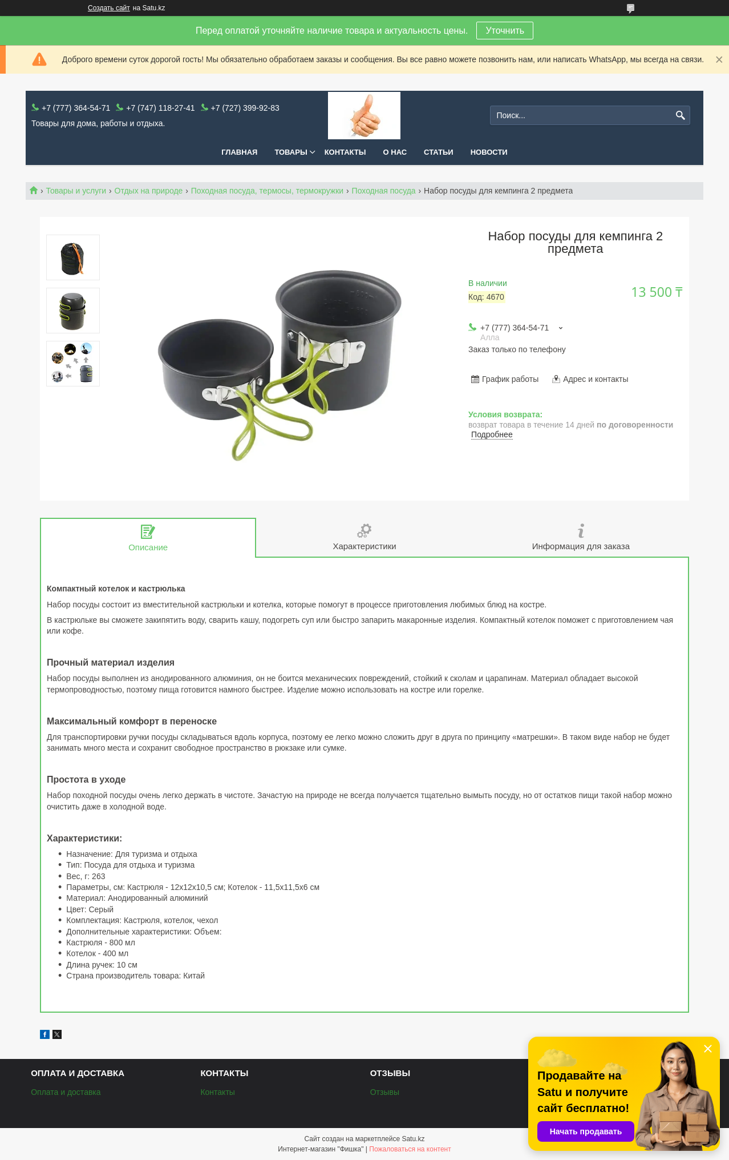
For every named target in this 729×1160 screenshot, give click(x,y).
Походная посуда (384, 190)
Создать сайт (109, 8)
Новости (489, 152)
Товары (290, 152)
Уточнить (504, 30)
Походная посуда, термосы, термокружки (267, 190)
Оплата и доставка (65, 1092)
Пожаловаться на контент (410, 1149)
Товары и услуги (76, 190)
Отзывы (384, 1092)
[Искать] (680, 115)
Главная (239, 152)
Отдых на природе (149, 190)
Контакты (345, 152)
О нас (395, 152)
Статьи (438, 152)
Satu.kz (413, 1139)
